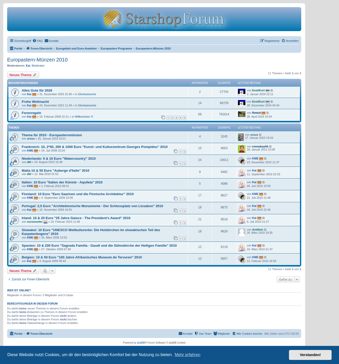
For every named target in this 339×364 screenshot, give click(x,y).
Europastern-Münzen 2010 (37, 59)
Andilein (257, 229)
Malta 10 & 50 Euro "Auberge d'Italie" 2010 (55, 170)
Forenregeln (31, 113)
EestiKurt (258, 90)
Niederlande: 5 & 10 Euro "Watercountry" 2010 (59, 158)
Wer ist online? (19, 290)
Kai (28, 65)
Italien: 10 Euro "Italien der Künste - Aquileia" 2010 (62, 182)
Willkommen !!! (84, 116)
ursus (31, 138)
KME (30, 150)
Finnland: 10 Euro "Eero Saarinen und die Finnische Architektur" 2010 (78, 194)
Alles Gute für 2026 (37, 90)
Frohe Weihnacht (35, 102)
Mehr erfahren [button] (187, 355)
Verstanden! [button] (310, 355)
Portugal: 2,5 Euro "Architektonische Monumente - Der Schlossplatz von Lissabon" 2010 (92, 206)
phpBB (141, 342)
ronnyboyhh (260, 146)
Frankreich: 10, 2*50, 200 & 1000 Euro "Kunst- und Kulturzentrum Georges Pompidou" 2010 (95, 147)
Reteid (256, 112)
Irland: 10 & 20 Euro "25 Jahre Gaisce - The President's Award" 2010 (76, 218)
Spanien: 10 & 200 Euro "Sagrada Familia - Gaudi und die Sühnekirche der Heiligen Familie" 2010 (99, 245)
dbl (29, 162)
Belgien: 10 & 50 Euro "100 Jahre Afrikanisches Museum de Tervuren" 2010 (82, 257)
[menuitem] (37, 41)
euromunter (35, 221)
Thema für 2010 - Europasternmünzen (52, 135)
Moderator (38, 65)
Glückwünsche (87, 94)
